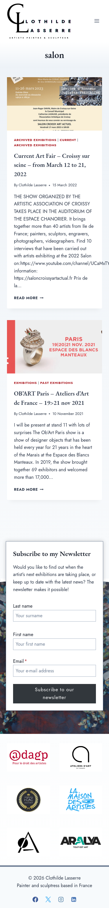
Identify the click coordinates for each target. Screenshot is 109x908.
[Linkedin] (73, 899)
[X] (47, 899)
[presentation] (54, 104)
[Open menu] (96, 20)
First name (23, 634)
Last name (23, 606)
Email (20, 661)
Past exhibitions (56, 382)
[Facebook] (35, 899)
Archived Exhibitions (35, 140)
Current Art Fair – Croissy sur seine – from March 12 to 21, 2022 (52, 165)
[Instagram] (60, 899)
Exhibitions (25, 382)
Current (68, 140)
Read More (28, 298)
